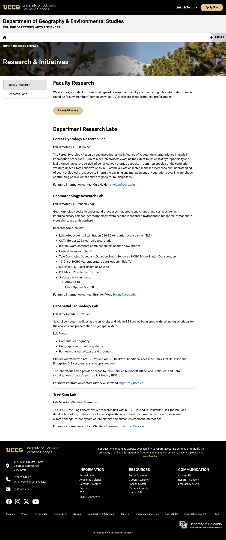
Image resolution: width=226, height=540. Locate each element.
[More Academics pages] (42, 37)
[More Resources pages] (100, 37)
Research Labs (17, 94)
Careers (84, 488)
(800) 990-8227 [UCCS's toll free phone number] (38, 481)
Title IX (216, 514)
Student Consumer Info (195, 514)
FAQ (81, 492)
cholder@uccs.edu (122, 184)
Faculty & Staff (137, 483)
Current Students (139, 479)
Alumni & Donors (139, 492)
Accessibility (60, 514)
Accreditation (87, 475)
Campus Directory (90, 483)
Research (64, 37)
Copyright (10, 514)
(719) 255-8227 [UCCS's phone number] (22, 476)
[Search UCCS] (219, 7)
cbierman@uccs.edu (133, 426)
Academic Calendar (90, 479)
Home (6, 45)
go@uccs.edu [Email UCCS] (21, 488)
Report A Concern (188, 479)
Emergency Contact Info (147, 514)
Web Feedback (151, 456)
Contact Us (123, 37)
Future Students (138, 475)
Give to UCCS (171, 514)
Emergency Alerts (188, 483)
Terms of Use (41, 514)
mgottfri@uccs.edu (132, 382)
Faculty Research (19, 85)
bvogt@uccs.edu (124, 294)
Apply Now (201, 7)
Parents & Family (139, 488)
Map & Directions (89, 496)
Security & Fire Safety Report (101, 514)
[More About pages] (19, 37)
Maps (80, 37)
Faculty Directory (68, 110)
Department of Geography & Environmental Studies (63, 21)
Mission (77, 514)
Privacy (25, 514)
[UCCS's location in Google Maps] (30, 465)
